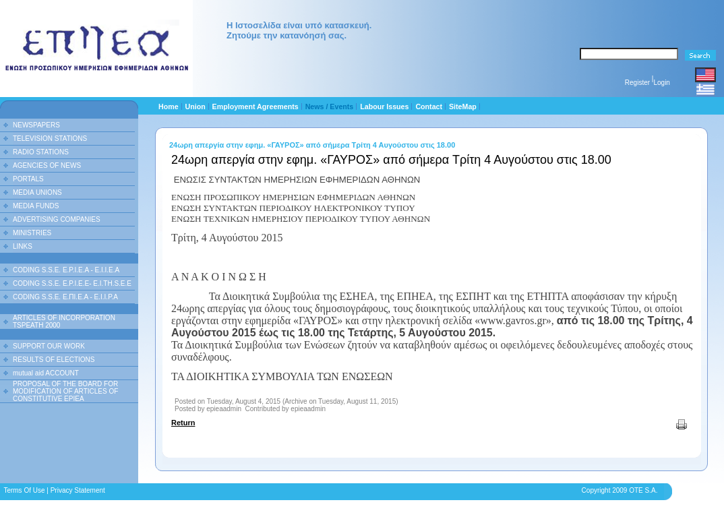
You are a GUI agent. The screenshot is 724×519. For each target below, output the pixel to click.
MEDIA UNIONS (37, 192)
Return (183, 423)
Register (637, 82)
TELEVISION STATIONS (50, 138)
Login (661, 82)
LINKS (22, 246)
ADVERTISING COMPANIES (56, 219)
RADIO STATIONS (41, 152)
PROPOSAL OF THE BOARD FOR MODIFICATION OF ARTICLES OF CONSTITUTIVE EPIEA (65, 391)
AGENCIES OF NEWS (47, 165)
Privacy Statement (78, 490)
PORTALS (28, 179)
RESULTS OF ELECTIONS (54, 359)
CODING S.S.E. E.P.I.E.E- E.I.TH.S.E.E (72, 283)
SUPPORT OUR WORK (49, 346)
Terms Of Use (23, 490)
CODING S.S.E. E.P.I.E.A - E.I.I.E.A (66, 270)
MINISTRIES (32, 233)
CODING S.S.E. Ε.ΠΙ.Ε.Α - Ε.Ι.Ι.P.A (65, 297)
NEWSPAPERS (36, 125)
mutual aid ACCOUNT (46, 373)
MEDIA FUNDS (36, 206)
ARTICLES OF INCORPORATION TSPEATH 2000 (64, 321)
